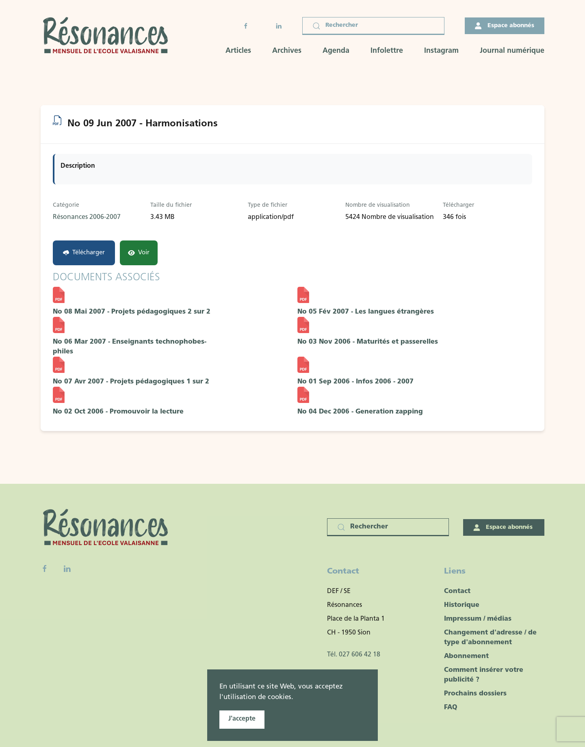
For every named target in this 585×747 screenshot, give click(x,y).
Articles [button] (238, 51)
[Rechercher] (373, 26)
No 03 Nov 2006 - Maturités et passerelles (367, 342)
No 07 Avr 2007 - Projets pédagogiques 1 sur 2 (131, 382)
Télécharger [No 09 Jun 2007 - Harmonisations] (84, 253)
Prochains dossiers (475, 694)
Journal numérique (512, 51)
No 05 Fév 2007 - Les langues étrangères (365, 312)
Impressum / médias (477, 619)
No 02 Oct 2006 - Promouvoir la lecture (118, 412)
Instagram (441, 51)
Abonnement (466, 656)
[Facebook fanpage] (45, 569)
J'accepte (242, 719)
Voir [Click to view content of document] (139, 253)
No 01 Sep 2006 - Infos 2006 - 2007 (355, 382)
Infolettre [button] (386, 51)
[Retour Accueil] (108, 36)
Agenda (336, 51)
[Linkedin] (67, 569)
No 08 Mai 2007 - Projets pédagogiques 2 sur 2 (131, 312)
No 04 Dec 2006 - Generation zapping (360, 412)
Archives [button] (286, 51)
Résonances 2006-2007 (87, 217)
